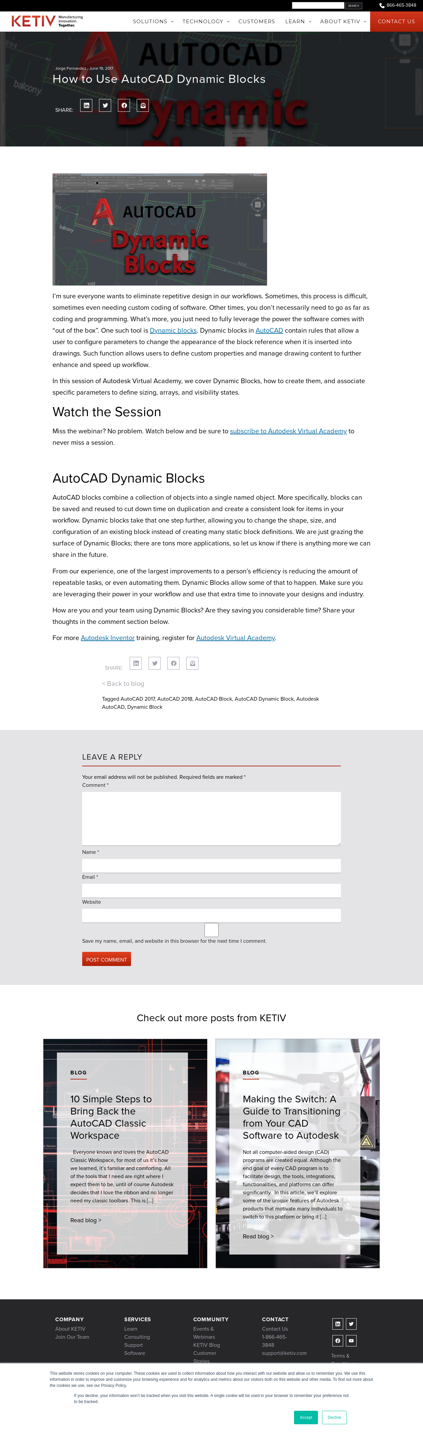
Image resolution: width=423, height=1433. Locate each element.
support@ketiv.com (284, 1353)
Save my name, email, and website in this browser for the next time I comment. (174, 941)
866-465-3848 (397, 5)
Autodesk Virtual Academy (235, 638)
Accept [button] (306, 1417)
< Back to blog (123, 683)
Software (134, 1353)
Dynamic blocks (173, 330)
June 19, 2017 (101, 68)
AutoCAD (269, 330)
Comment (95, 785)
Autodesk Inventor (108, 638)
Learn (130, 1329)
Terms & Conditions (344, 1360)
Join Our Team (72, 1337)
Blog (78, 1072)
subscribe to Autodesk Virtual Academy (288, 431)
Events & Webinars (204, 1333)
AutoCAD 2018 (174, 699)
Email (90, 877)
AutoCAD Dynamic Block (264, 699)
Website (91, 902)
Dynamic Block (144, 707)
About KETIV (70, 1329)
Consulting (137, 1337)
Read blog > (85, 1220)
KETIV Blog (206, 1345)
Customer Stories (204, 1357)
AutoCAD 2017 (138, 699)
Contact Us (275, 1329)
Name (90, 852)
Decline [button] (334, 1417)
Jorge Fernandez (70, 68)
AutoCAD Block (213, 699)
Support (133, 1345)
